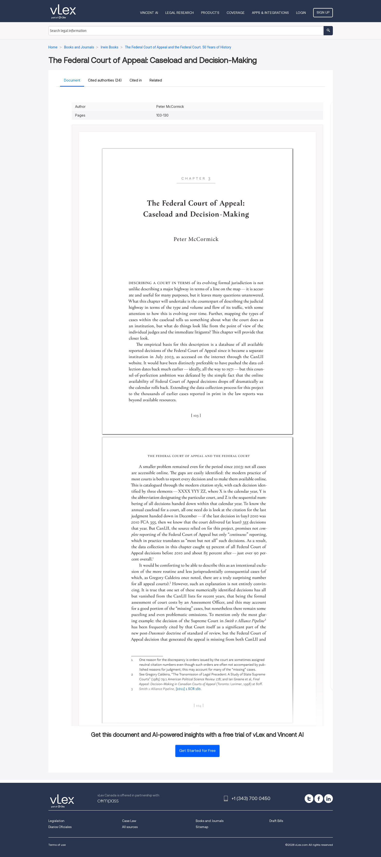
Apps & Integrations (270, 13)
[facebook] (318, 798)
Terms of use (57, 844)
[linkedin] (328, 798)
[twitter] (309, 798)
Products (210, 13)
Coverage (236, 13)
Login (301, 13)
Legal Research (179, 13)
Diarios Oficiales (59, 827)
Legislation (56, 821)
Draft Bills (276, 821)
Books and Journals (209, 821)
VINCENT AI (149, 13)
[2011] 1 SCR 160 (188, 689)
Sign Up (323, 12)
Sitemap (202, 827)
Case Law (129, 821)
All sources (130, 827)
